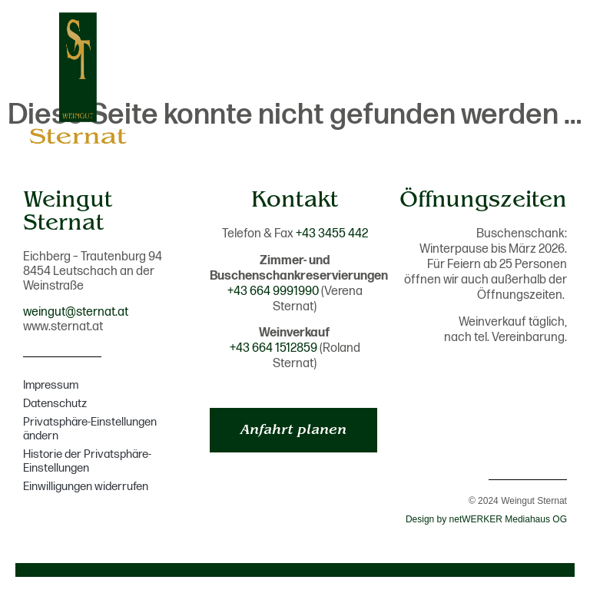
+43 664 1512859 (273, 348)
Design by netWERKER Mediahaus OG (486, 519)
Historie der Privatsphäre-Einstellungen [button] (87, 461)
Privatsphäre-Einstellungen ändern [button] (90, 429)
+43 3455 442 (332, 234)
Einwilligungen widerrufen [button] (85, 486)
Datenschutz (55, 403)
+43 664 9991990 (273, 291)
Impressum (50, 385)
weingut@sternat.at (75, 312)
